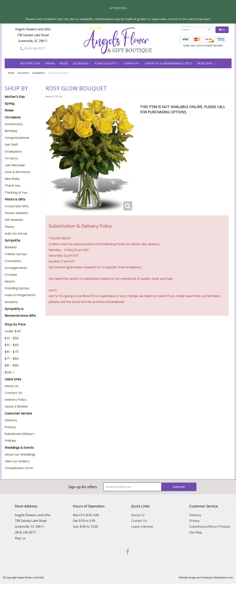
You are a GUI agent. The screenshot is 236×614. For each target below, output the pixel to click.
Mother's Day (30, 63)
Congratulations (17, 138)
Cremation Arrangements (16, 264)
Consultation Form (19, 468)
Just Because (15, 165)
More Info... (205, 63)
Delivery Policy (16, 399)
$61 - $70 (12, 352)
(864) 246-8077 (33, 48)
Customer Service (18, 413)
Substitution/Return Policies (20, 437)
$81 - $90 (11, 365)
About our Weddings (20, 454)
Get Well (11, 144)
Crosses (11, 274)
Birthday (11, 131)
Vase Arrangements (20, 295)
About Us (11, 386)
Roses (64, 63)
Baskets (11, 247)
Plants (9, 227)
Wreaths (11, 302)
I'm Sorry (11, 158)
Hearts (10, 281)
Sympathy (131, 63)
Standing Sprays (17, 288)
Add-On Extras (16, 233)
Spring (50, 63)
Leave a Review (16, 406)
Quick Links (13, 379)
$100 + (9, 372)
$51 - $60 (12, 345)
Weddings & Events (19, 447)
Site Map (195, 532)
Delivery (11, 420)
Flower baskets (16, 213)
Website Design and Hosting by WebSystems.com (206, 577)
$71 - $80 (12, 358)
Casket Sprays (16, 254)
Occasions (80, 63)
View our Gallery (17, 461)
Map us (20, 538)
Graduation (38, 72)
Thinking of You (16, 192)
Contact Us (13, 393)
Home (11, 72)
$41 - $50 (12, 338)
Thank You (12, 185)
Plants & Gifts (106, 63)
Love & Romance (17, 172)
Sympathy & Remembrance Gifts (168, 63)
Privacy (10, 427)
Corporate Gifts (17, 206)
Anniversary (14, 124)
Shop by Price (15, 324)
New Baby (12, 179)
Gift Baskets (14, 220)
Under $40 (13, 331)
